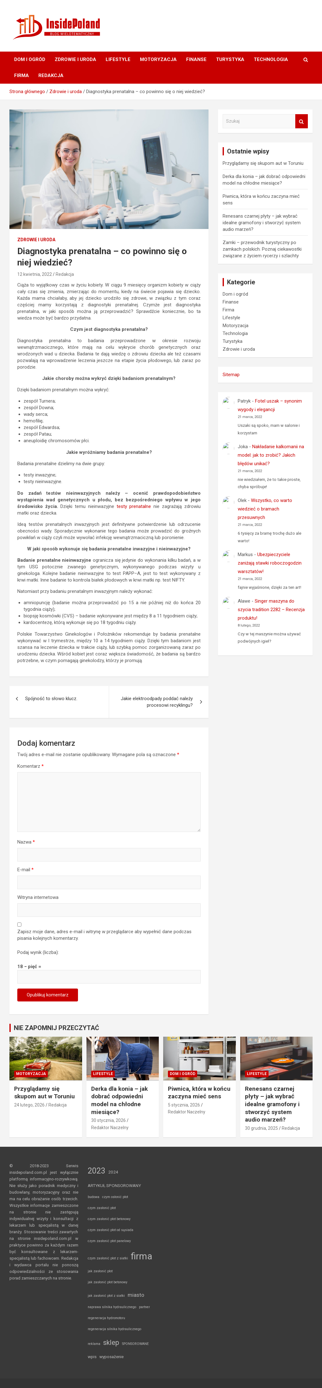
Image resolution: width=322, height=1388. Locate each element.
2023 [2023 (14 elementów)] (96, 1170)
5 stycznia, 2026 (184, 1104)
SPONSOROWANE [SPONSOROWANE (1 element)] (135, 1344)
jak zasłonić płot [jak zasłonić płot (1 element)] (100, 1271)
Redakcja (51, 75)
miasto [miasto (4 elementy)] (136, 1295)
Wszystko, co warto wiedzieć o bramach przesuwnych (265, 509)
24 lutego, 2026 (29, 1104)
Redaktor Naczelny (110, 1127)
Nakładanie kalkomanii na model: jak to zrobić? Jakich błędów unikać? (271, 455)
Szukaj (301, 121)
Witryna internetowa (37, 897)
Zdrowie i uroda (75, 59)
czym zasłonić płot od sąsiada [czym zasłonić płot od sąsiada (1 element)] (110, 1230)
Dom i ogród (29, 59)
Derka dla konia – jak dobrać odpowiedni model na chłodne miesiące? (119, 1100)
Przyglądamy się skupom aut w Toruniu (263, 163)
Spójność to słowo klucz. (51, 698)
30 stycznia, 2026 (108, 1120)
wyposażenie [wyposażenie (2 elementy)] (111, 1356)
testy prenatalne (134, 506)
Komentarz (30, 766)
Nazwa (26, 842)
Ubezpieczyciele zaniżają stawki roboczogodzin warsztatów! (270, 563)
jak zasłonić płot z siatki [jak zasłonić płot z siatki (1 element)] (106, 1296)
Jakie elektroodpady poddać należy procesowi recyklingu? (157, 702)
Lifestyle (118, 59)
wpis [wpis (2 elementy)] (92, 1356)
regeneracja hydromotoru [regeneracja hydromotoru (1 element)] (106, 1318)
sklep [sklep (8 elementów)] (111, 1342)
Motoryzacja (158, 59)
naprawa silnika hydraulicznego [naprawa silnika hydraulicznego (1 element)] (112, 1307)
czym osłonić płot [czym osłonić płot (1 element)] (115, 1197)
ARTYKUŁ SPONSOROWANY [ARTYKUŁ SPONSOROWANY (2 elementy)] (114, 1185)
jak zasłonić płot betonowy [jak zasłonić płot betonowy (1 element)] (107, 1282)
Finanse (196, 59)
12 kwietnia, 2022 (34, 274)
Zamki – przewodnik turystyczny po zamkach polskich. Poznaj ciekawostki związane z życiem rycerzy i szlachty (262, 249)
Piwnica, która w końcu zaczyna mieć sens (199, 1092)
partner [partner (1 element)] (144, 1307)
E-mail (25, 869)
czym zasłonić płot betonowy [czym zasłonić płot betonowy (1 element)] (109, 1219)
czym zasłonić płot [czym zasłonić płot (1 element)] (102, 1208)
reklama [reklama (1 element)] (94, 1344)
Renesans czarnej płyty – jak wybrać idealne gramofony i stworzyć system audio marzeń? (262, 222)
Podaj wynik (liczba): (38, 952)
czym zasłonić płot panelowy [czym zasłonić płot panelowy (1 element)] (109, 1241)
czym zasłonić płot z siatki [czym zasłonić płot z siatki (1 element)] (108, 1258)
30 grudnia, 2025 (261, 1128)
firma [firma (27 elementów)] (141, 1256)
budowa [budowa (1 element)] (93, 1197)
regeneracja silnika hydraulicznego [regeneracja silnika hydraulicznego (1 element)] (114, 1329)
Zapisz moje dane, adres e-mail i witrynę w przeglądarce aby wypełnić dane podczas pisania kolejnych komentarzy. (104, 935)
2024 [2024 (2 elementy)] (113, 1171)
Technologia (271, 59)
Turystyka (230, 59)
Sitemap (231, 374)
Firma (21, 75)
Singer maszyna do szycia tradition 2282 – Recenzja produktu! (271, 609)
